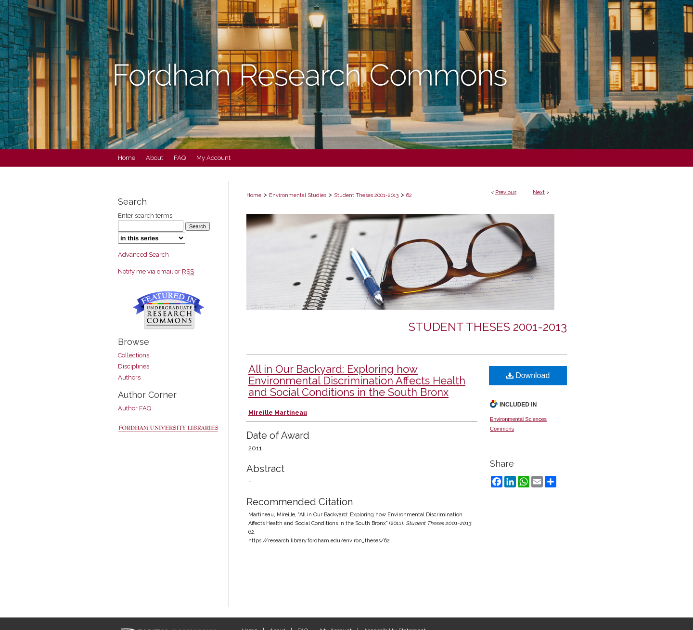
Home (253, 195)
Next (539, 192)
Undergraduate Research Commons (168, 310)
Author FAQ (134, 408)
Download (528, 375)
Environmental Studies (297, 195)
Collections (133, 355)
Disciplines (133, 366)
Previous (505, 192)
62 (409, 195)
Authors (129, 377)
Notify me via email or (156, 271)
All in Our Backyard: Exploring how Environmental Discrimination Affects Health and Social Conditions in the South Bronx (356, 380)
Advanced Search (143, 254)
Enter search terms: (146, 215)
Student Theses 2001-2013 (366, 195)
